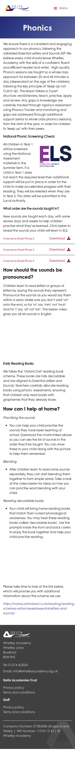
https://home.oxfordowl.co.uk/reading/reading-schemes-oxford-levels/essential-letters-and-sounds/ (39, 608)
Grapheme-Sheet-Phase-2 (18, 238)
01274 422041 (18, 665)
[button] (60, 8)
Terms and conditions (19, 692)
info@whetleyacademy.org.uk (35, 671)
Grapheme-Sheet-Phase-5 (18, 261)
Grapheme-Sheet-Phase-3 (18, 249)
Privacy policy (13, 687)
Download (57, 238)
